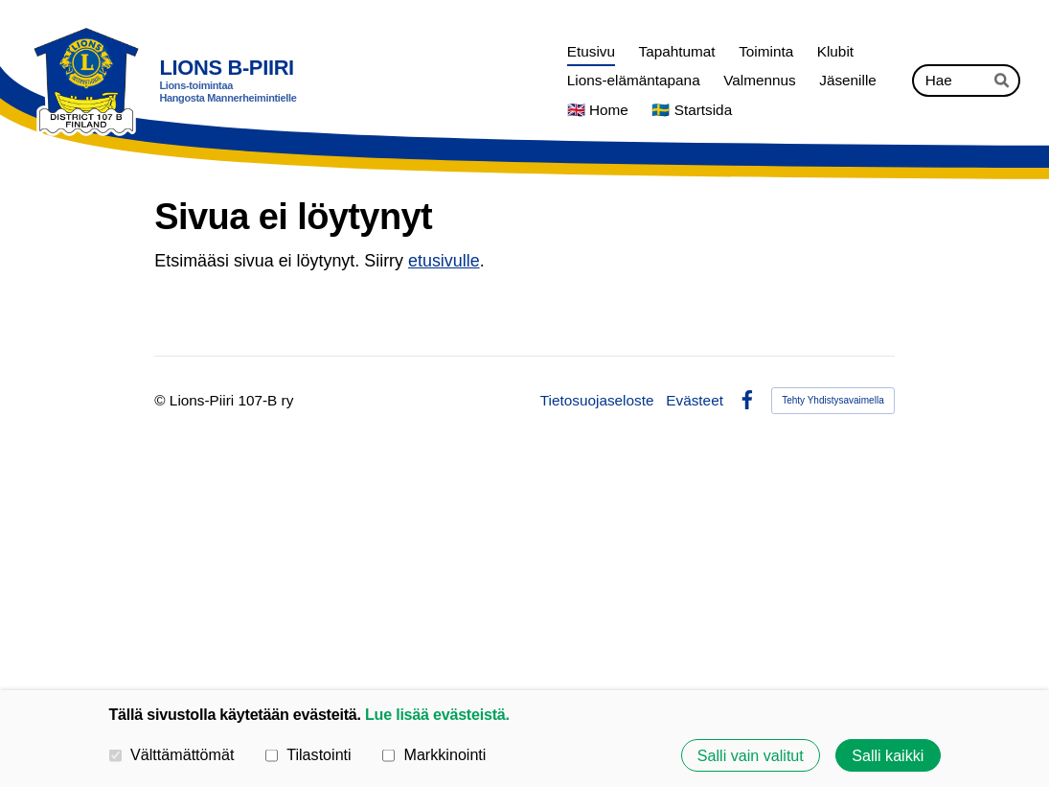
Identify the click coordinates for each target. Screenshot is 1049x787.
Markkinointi (434, 754)
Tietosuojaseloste (597, 400)
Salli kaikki (888, 755)
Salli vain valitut (750, 755)
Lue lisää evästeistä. (437, 714)
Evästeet (694, 400)
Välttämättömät (172, 754)
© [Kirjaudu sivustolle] (162, 400)
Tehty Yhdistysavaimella (833, 400)
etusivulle (444, 260)
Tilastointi (308, 754)
